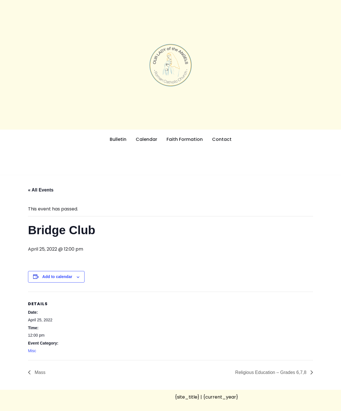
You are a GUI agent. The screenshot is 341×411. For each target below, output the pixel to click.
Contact (222, 139)
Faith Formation (185, 139)
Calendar (146, 139)
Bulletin (118, 139)
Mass (39, 372)
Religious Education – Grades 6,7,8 (271, 372)
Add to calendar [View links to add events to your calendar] (57, 276)
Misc (32, 350)
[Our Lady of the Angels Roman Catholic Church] (170, 65)
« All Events (40, 190)
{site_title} (187, 397)
